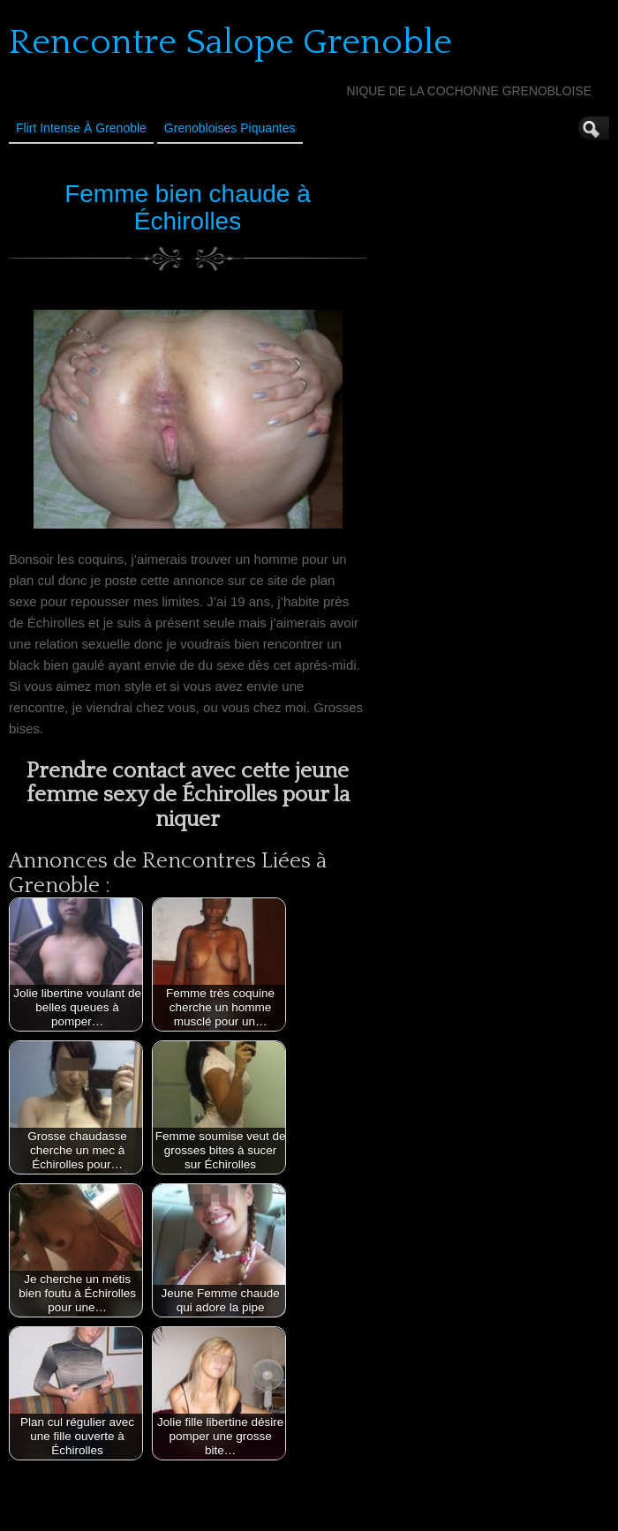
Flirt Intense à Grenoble (81, 128)
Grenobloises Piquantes (230, 128)
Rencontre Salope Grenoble (230, 42)
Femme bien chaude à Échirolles (187, 207)
